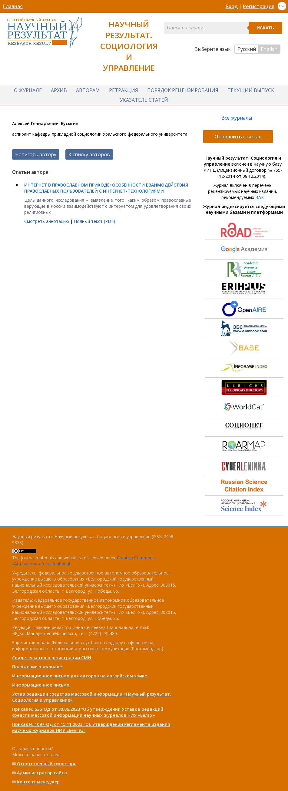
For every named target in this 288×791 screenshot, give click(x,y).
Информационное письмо (40, 685)
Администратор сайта (42, 773)
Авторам (88, 90)
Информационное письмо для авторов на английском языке (79, 676)
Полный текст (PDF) (94, 221)
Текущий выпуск (250, 90)
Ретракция (123, 90)
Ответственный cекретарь (46, 763)
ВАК (259, 197)
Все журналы (236, 117)
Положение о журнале (37, 667)
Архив (59, 90)
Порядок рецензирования (182, 90)
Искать (265, 27)
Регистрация (258, 6)
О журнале (28, 90)
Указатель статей (144, 100)
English (269, 49)
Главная (13, 6)
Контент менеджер (38, 782)
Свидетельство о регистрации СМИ (51, 657)
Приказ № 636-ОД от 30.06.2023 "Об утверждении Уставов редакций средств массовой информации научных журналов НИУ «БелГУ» (87, 712)
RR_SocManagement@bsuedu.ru (44, 633)
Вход (232, 6)
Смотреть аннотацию (47, 221)
